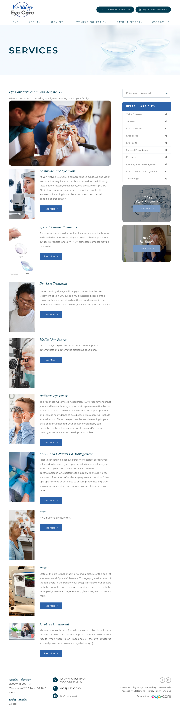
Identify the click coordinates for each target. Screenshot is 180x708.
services (131, 121)
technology (132, 180)
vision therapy (134, 114)
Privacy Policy (154, 691)
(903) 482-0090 (71, 688)
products (131, 158)
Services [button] (57, 22)
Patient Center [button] (129, 22)
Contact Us (160, 22)
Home (15, 22)
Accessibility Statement (133, 691)
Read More (50, 209)
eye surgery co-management (143, 166)
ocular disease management (142, 173)
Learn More (145, 210)
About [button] (34, 22)
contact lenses (135, 129)
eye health (132, 143)
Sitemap (167, 691)
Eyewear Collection (91, 22)
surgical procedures (137, 151)
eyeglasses (132, 136)
